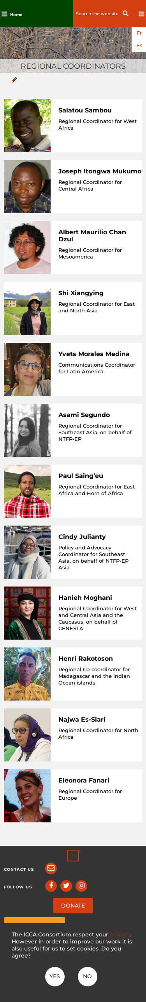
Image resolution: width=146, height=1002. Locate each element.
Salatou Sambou (85, 110)
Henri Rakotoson (85, 658)
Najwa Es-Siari (82, 719)
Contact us (19, 869)
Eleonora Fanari (83, 780)
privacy (120, 934)
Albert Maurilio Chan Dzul (92, 235)
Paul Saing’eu (80, 476)
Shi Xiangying (81, 293)
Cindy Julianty (82, 536)
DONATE (73, 905)
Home (16, 14)
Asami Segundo (84, 415)
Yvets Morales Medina (94, 354)
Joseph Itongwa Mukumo (99, 171)
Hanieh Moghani (85, 597)
